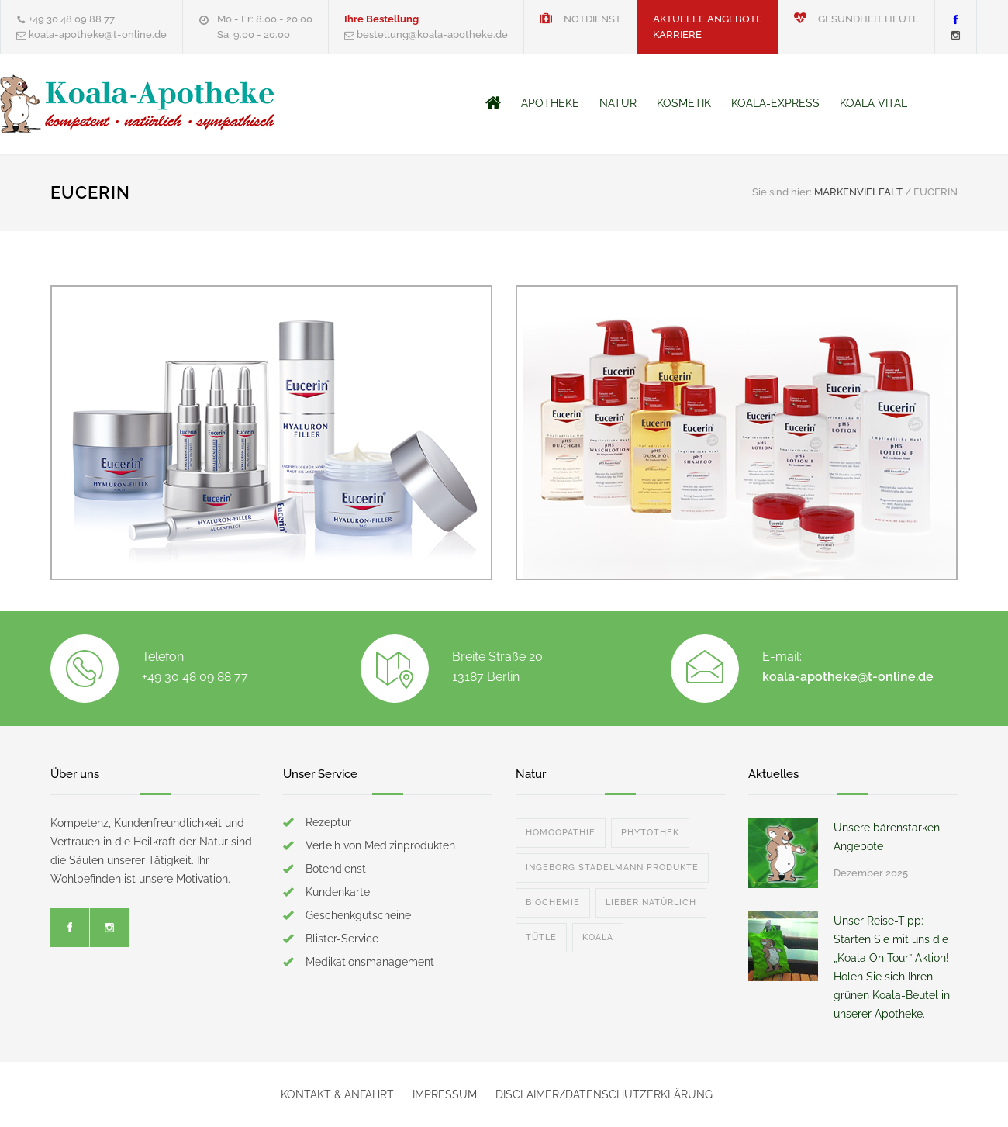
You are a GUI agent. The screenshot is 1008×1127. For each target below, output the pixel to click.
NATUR (618, 103)
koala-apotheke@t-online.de (848, 676)
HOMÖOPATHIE (560, 833)
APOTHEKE (550, 103)
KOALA (597, 937)
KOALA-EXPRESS (775, 103)
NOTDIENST (580, 19)
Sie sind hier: (782, 192)
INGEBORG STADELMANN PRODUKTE (612, 868)
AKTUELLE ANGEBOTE (707, 19)
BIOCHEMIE (553, 902)
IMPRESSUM (445, 1094)
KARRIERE (677, 34)
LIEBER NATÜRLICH (651, 902)
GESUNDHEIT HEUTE (856, 19)
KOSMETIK (684, 103)
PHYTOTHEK (650, 833)
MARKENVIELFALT (858, 192)
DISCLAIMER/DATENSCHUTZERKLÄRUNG (604, 1094)
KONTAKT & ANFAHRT (337, 1094)
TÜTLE (541, 937)
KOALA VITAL (873, 103)
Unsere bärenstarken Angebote (887, 836)
